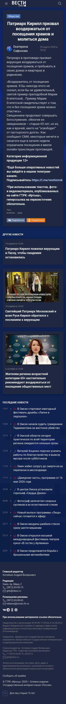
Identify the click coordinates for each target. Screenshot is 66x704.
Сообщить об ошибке (14, 675)
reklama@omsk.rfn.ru (17, 603)
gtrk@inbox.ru (13, 591)
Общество (13, 16)
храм (20, 213)
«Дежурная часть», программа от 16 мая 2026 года (37, 479)
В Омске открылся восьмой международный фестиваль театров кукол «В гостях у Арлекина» (36, 539)
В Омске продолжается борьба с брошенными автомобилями (35, 552)
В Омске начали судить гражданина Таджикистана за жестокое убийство (37, 426)
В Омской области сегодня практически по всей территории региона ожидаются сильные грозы (35, 439)
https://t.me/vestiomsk (47, 180)
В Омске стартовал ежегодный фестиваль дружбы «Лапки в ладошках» (34, 412)
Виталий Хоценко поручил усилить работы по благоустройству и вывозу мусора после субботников (37, 454)
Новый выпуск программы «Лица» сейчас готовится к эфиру (37, 514)
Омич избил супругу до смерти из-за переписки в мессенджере (38, 468)
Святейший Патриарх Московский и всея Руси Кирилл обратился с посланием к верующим (30, 315)
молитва (11, 213)
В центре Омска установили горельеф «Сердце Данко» (32, 491)
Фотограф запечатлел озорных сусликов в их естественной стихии (35, 502)
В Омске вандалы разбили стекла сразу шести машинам (36, 525)
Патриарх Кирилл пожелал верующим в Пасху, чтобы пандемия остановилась (32, 253)
